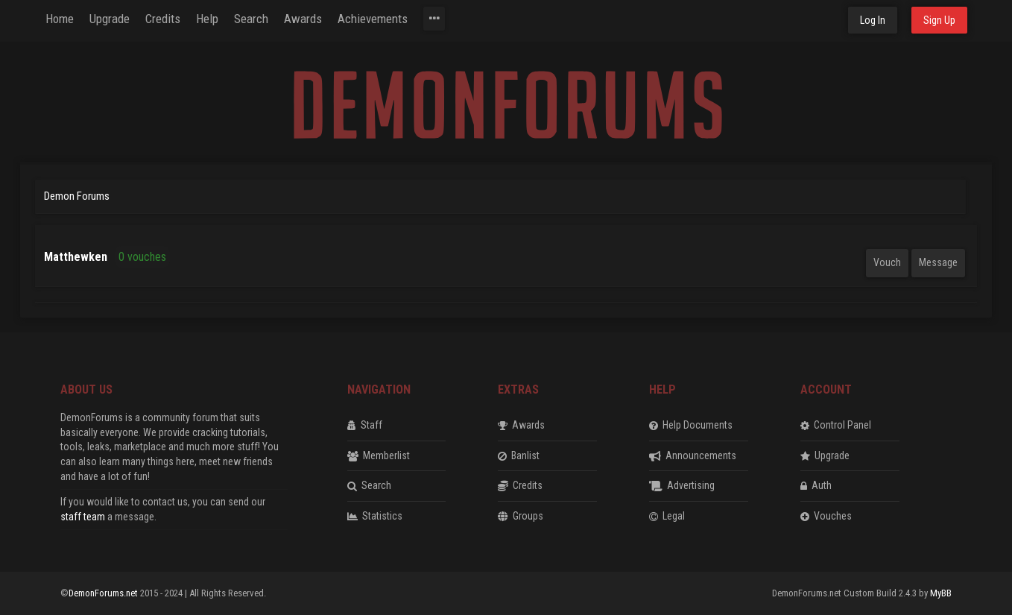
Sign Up (939, 20)
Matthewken (75, 257)
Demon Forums (77, 196)
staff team (82, 517)
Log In (872, 20)
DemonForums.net (104, 593)
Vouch (887, 262)
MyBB (941, 593)
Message (938, 262)
